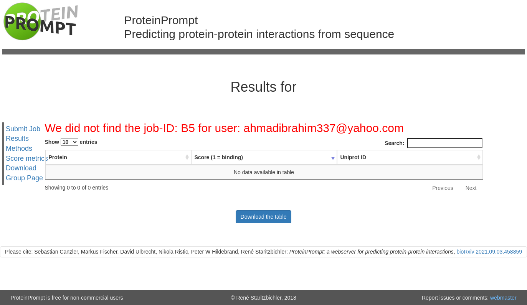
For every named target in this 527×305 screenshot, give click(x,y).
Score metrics (27, 158)
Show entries (71, 142)
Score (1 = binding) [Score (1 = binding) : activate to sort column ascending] (219, 157)
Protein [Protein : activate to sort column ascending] (58, 157)
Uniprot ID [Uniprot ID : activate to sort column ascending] (353, 157)
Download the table (264, 217)
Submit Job (23, 128)
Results (17, 138)
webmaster (503, 298)
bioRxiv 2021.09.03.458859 (489, 252)
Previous (442, 188)
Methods (19, 148)
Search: (433, 143)
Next (471, 188)
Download (21, 168)
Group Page (24, 178)
